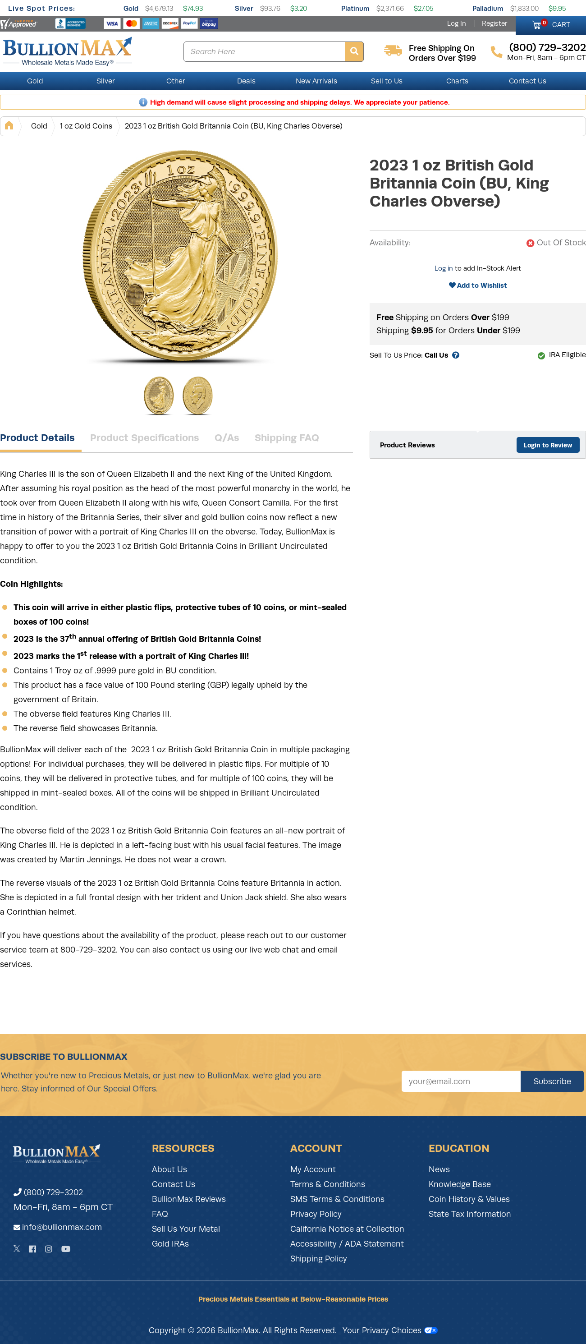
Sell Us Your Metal (186, 1229)
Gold (131, 8)
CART (555, 23)
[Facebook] (32, 1249)
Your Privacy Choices (390, 1330)
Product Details (37, 437)
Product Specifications (144, 437)
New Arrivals (316, 81)
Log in (444, 268)
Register (494, 23)
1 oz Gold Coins (86, 126)
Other (175, 81)
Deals (246, 81)
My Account (313, 1169)
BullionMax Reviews (189, 1199)
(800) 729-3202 (48, 1192)
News (439, 1169)
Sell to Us (387, 81)
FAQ (160, 1214)
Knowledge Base (460, 1184)
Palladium (488, 8)
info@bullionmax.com (62, 1227)
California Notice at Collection (347, 1229)
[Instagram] (48, 1249)
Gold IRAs (170, 1243)
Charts (457, 81)
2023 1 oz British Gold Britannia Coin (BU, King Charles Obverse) (234, 126)
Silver (244, 8)
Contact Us (527, 81)
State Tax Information (470, 1214)
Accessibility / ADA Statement (347, 1243)
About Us (169, 1169)
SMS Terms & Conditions (337, 1199)
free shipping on (442, 48)
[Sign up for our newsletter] (461, 1081)
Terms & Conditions (327, 1184)
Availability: (390, 242)
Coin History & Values (469, 1199)
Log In (456, 23)
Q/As (227, 437)
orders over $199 (442, 58)
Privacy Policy (316, 1214)
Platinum (355, 8)
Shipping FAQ (287, 437)
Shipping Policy (318, 1258)
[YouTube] (65, 1249)
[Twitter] (17, 1249)
